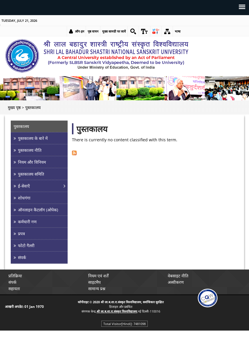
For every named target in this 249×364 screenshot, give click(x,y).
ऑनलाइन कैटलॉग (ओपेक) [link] (38, 210)
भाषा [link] (178, 31)
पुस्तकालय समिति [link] (31, 174)
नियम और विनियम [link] (32, 162)
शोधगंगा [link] (24, 198)
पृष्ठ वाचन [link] (93, 31)
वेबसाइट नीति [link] (178, 276)
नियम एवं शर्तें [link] (98, 276)
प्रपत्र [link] (21, 233)
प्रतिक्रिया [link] (15, 276)
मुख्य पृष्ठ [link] (14, 107)
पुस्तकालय (91, 128)
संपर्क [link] (22, 257)
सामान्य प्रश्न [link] (96, 288)
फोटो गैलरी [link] (26, 245)
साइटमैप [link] (94, 282)
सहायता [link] (14, 288)
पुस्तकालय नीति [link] (30, 150)
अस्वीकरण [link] (176, 282)
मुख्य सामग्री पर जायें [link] (114, 31)
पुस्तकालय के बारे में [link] (33, 138)
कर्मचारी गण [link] (27, 221)
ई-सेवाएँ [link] (24, 186)
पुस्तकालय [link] (21, 126)
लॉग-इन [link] (79, 31)
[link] (133, 31)
